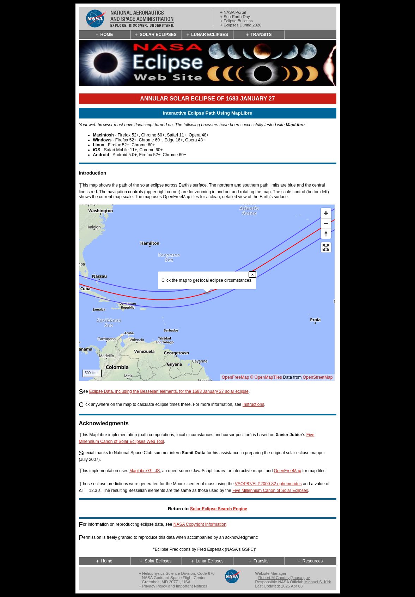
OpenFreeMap (235, 377)
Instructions (253, 404)
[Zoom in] (326, 213)
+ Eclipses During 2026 (241, 25)
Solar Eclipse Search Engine (218, 508)
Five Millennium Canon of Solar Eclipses (270, 490)
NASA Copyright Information (199, 524)
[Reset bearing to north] (326, 234)
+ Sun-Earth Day (235, 16)
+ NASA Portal (233, 12)
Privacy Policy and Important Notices (174, 586)
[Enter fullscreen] (326, 247)
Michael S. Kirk (317, 582)
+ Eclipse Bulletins (236, 21)
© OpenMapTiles (266, 377)
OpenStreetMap (318, 377)
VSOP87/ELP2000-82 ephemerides (268, 483)
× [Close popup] (252, 274)
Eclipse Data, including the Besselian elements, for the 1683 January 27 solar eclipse (169, 391)
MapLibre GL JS (144, 470)
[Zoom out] (326, 223)
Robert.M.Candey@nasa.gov (284, 577)
